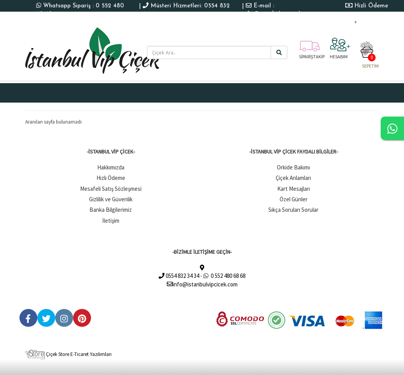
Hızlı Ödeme (110, 177)
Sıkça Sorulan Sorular (293, 209)
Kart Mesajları (293, 188)
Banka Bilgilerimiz (110, 209)
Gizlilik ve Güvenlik (111, 199)
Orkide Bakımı (293, 167)
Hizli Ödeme (371, 6)
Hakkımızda (110, 167)
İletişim (110, 220)
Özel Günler (294, 199)
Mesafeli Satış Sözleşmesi (111, 188)
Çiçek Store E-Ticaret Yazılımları (68, 354)
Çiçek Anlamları (293, 177)
